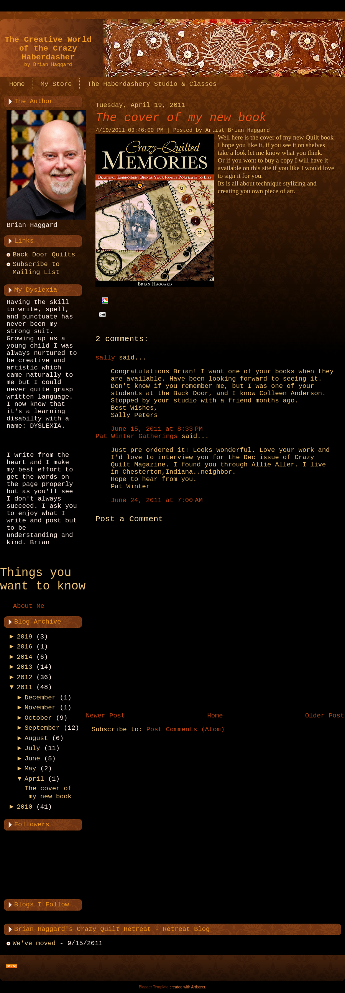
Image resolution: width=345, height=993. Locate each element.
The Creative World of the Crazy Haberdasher (48, 48)
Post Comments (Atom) (185, 729)
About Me (28, 606)
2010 (25, 807)
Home (215, 715)
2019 (25, 636)
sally (105, 357)
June (32, 758)
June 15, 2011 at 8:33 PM (157, 429)
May (30, 768)
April (34, 779)
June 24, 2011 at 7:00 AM (157, 500)
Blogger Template (154, 987)
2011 (25, 687)
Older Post (324, 715)
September (42, 728)
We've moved (34, 943)
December (40, 697)
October (38, 718)
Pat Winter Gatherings (136, 436)
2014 (25, 657)
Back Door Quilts (44, 254)
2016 (25, 646)
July (32, 748)
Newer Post (105, 715)
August (36, 738)
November (40, 707)
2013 (25, 667)
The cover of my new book (180, 118)
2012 (25, 677)
